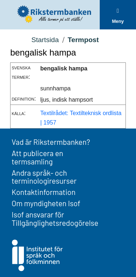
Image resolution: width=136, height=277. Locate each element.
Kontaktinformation (43, 191)
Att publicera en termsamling (37, 157)
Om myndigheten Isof (46, 203)
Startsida (45, 40)
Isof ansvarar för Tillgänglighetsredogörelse (55, 218)
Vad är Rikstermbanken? (51, 141)
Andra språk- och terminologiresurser (44, 177)
